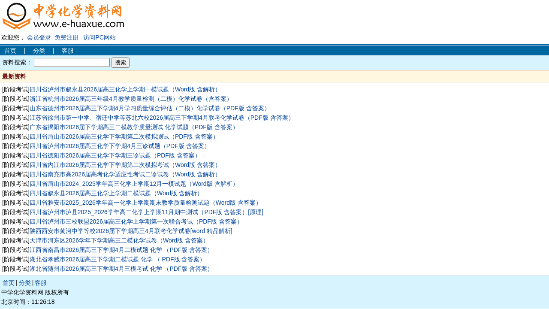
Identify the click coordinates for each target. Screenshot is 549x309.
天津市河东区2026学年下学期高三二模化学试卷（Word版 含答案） (119, 240)
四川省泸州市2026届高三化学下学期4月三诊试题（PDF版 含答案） (120, 145)
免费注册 (66, 37)
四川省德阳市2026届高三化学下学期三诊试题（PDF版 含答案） (115, 155)
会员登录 (39, 37)
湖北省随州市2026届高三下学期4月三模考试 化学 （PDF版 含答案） (122, 268)
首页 (10, 50)
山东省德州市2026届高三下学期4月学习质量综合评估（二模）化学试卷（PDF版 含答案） (150, 108)
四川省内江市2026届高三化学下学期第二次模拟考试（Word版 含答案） (125, 164)
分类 (39, 50)
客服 (68, 50)
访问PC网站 (99, 37)
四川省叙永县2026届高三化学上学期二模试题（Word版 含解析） (116, 193)
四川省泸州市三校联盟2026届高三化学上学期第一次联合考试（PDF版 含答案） (136, 221)
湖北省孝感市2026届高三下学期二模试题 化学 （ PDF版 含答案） (118, 259)
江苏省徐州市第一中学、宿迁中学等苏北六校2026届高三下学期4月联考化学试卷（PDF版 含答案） (162, 117)
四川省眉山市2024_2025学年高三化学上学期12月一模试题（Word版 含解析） (134, 183)
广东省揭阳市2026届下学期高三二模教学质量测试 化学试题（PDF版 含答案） (134, 127)
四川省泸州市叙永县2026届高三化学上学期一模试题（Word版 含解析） (125, 89)
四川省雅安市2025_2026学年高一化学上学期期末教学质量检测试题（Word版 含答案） (146, 202)
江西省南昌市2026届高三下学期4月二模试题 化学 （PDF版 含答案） (122, 249)
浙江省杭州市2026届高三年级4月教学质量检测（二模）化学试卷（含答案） (131, 98)
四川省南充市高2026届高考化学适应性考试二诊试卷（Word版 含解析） (125, 174)
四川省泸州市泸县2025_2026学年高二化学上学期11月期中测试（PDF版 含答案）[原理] (146, 212)
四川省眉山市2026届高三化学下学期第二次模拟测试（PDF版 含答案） (124, 136)
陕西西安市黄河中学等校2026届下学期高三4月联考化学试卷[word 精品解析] (131, 230)
